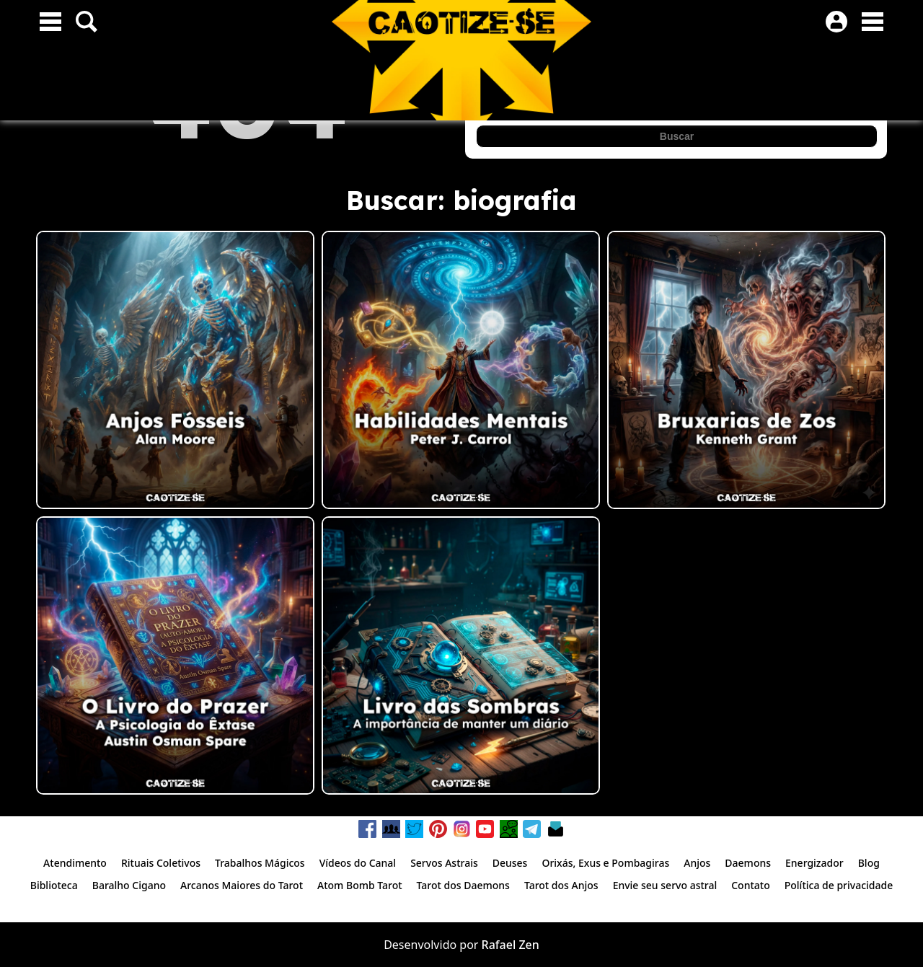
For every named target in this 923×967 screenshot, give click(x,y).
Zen (528, 945)
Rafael (499, 945)
